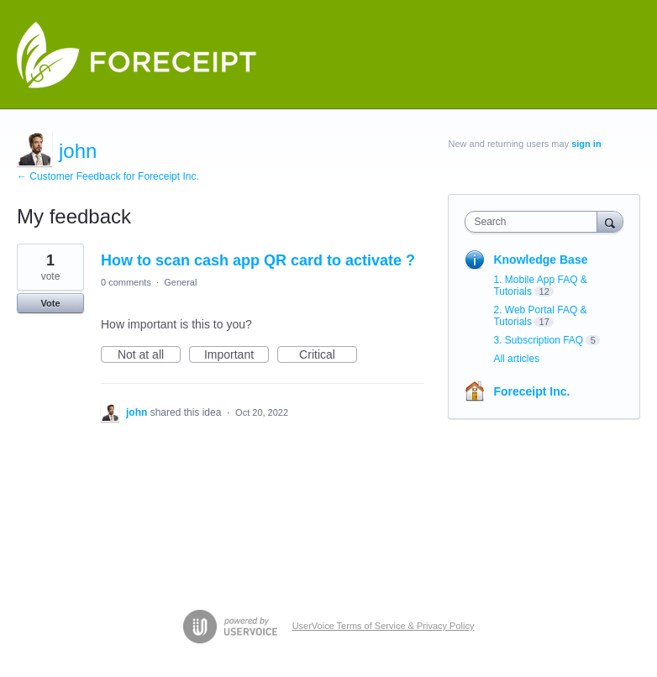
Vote (50, 303)
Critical (328, 355)
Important (236, 355)
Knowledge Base (540, 259)
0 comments (126, 282)
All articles (516, 359)
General (180, 282)
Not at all (149, 355)
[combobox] (534, 222)
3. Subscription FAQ (538, 340)
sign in (586, 144)
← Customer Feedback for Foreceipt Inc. (108, 176)
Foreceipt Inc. (531, 391)
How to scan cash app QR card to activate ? (258, 260)
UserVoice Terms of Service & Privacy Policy (383, 626)
